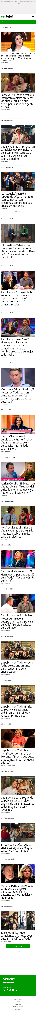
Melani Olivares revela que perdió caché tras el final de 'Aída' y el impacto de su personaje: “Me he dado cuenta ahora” (16, 442)
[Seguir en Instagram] (10, 990)
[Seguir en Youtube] (13, 990)
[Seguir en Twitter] (4, 990)
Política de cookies (18, 1006)
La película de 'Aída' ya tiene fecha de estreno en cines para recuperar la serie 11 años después (17, 667)
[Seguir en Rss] (16, 990)
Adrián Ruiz (4, 307)
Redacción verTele (5, 109)
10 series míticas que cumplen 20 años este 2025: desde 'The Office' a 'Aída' (17, 935)
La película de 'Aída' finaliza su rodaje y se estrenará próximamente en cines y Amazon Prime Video (16, 711)
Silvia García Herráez (6, 941)
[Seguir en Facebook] (7, 990)
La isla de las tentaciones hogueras (24, 1)
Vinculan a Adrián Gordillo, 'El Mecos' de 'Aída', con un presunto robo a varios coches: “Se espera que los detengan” (18, 395)
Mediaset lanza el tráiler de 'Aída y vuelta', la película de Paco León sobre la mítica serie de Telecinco (17, 532)
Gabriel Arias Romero (6, 451)
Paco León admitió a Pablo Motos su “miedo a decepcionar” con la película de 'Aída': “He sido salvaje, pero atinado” (17, 621)
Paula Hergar (4, 208)
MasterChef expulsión (14, 1)
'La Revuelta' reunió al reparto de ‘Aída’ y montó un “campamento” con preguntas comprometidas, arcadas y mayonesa (17, 199)
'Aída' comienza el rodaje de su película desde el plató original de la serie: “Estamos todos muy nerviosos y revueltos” (17, 803)
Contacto (18, 1001)
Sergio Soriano (4, 62)
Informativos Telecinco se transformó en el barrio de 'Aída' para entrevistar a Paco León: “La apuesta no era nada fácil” (18, 251)
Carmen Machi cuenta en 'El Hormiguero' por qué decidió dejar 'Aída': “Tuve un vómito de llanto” (18, 576)
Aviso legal (18, 1004)
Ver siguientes (18, 946)
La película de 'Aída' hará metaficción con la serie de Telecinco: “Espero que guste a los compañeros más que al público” (17, 756)
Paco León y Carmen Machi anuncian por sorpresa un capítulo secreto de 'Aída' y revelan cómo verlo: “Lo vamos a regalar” (16, 298)
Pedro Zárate (4, 495)
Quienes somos (18, 999)
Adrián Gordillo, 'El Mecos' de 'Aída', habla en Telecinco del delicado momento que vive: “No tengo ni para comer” (18, 488)
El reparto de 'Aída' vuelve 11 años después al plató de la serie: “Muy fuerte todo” (17, 847)
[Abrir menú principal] (33, 16)
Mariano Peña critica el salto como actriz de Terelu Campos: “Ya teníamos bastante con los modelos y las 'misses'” (17, 891)
